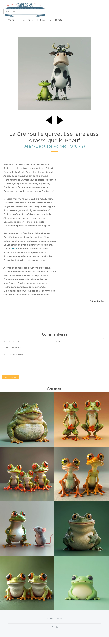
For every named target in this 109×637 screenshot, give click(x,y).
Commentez (10, 377)
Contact (59, 618)
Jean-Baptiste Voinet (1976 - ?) (54, 146)
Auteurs (27, 20)
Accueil (13, 20)
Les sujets (44, 20)
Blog (58, 20)
